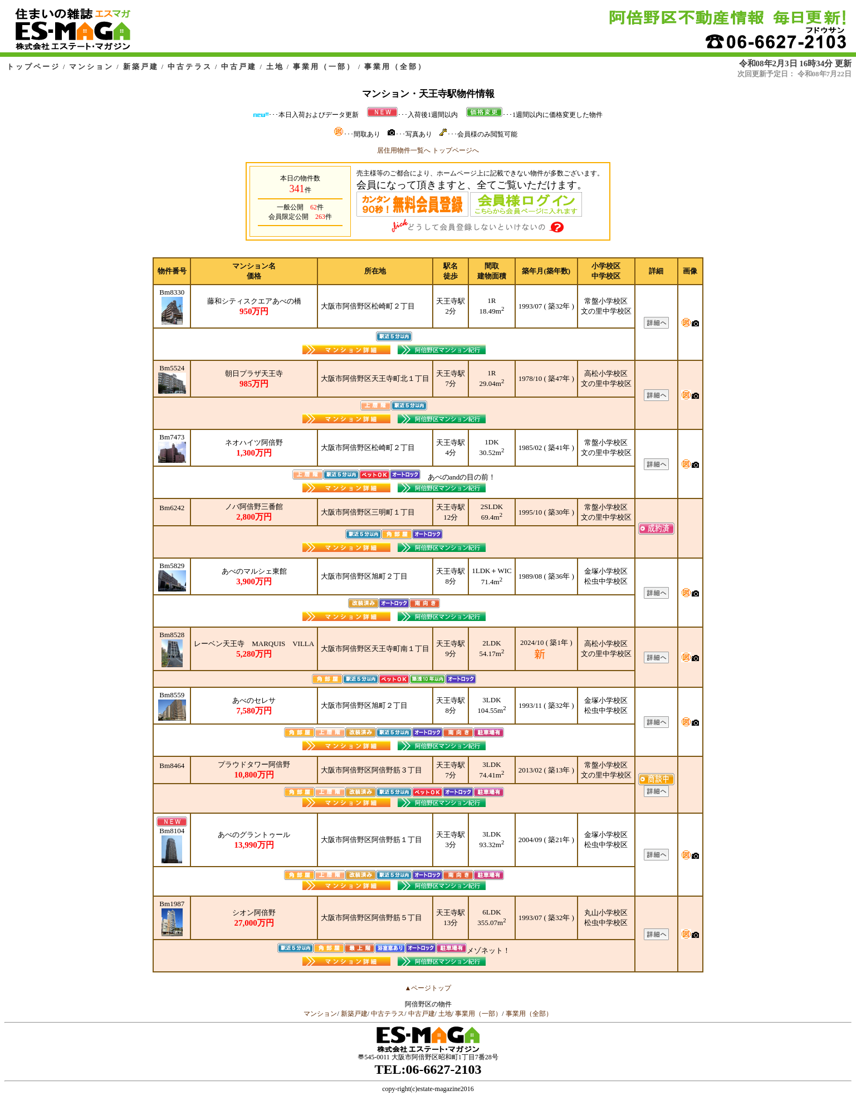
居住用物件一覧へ (404, 150)
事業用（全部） (395, 66)
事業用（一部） (324, 66)
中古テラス (190, 66)
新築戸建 (141, 66)
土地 (275, 66)
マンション (91, 66)
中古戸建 (239, 66)
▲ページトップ (428, 988)
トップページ (33, 66)
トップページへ (455, 150)
